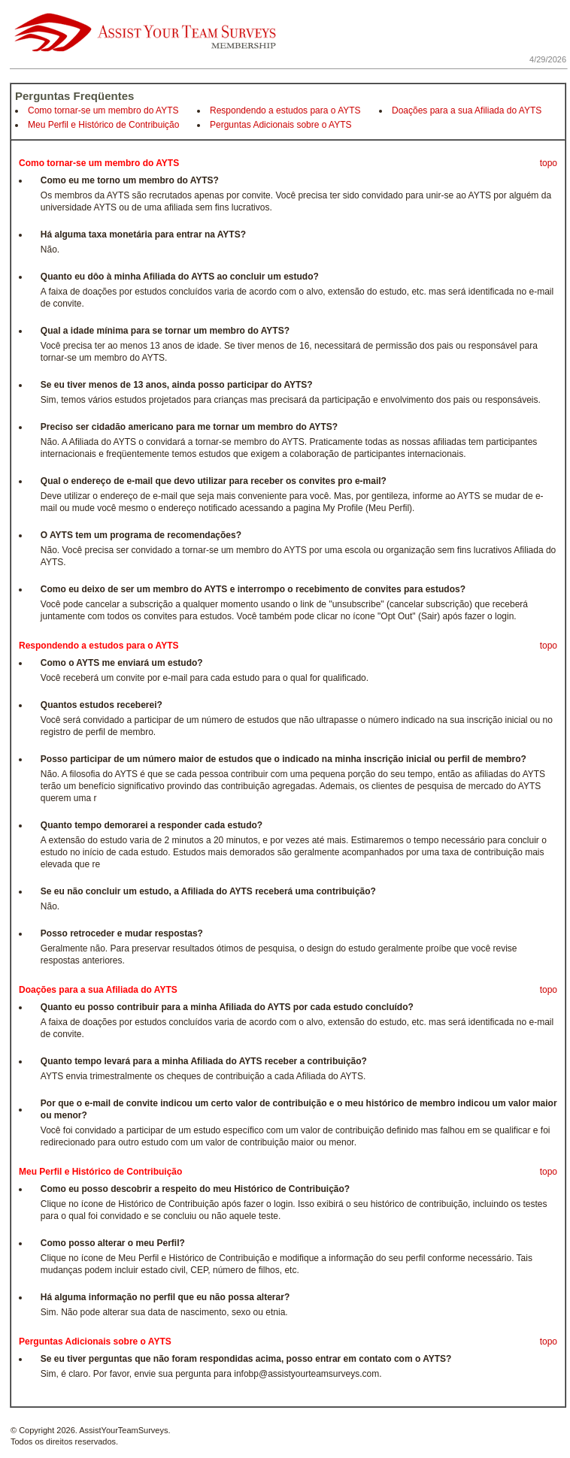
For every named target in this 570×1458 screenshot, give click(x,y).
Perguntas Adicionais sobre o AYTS (281, 124)
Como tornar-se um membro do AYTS (103, 110)
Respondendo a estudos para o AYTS (285, 110)
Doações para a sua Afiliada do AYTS (466, 110)
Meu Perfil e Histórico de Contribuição (103, 124)
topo (548, 163)
